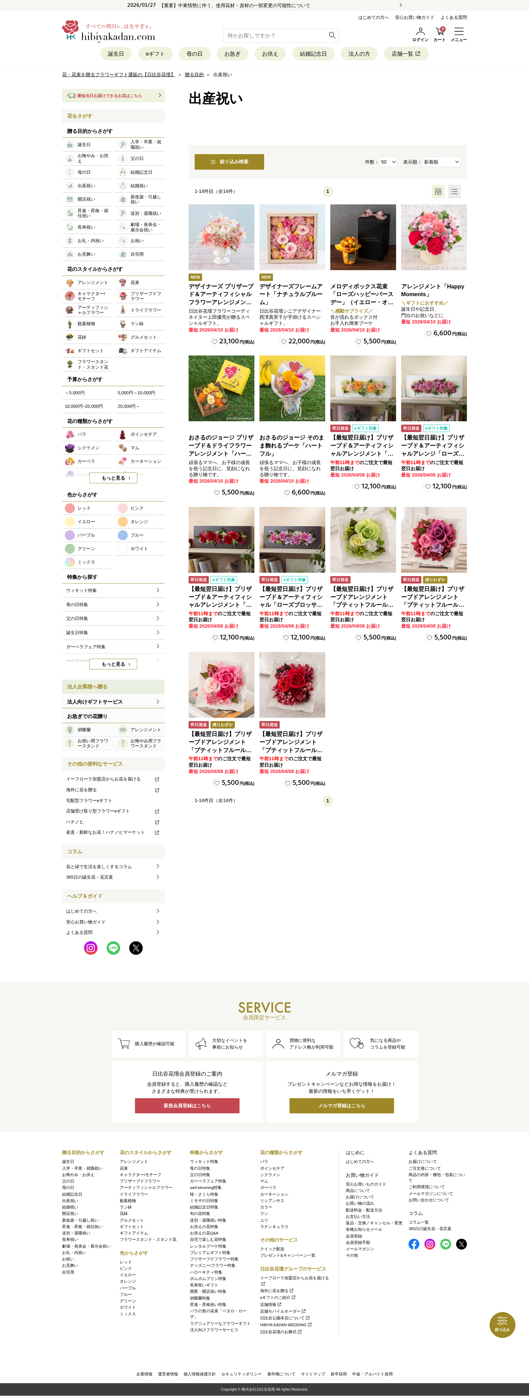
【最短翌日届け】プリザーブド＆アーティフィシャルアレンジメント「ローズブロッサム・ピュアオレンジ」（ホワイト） (361, 454)
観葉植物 (128, 1201)
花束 (124, 1168)
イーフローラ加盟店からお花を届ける (113, 779)
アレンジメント (134, 1162)
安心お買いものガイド (366, 1184)
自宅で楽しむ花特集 (208, 1240)
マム (264, 1181)
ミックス (128, 1314)
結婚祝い (70, 1207)
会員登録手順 (358, 1243)
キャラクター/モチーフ (140, 1175)
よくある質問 (454, 17)
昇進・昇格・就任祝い (82, 1227)
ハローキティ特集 (206, 1272)
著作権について (281, 1374)
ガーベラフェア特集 (208, 1181)
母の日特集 (200, 1168)
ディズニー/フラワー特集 (212, 1266)
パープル (128, 1288)
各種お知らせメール (364, 1230)
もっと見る (113, 478)
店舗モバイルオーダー (283, 1311)
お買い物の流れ (360, 1204)
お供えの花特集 (204, 1227)
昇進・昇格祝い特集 (208, 1305)
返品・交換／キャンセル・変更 (374, 1223)
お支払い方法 (358, 1217)
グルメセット (132, 1220)
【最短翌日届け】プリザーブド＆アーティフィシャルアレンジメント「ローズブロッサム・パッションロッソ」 (220, 605)
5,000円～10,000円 (136, 393)
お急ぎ (231, 54)
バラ (264, 1162)
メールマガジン (360, 1249)
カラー (266, 1207)
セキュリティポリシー (241, 1374)
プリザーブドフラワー (140, 1181)
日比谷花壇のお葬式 (281, 1332)
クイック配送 (272, 1249)
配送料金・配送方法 (364, 1210)
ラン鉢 (126, 1207)
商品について (358, 1191)
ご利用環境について (427, 1187)
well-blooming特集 (206, 1188)
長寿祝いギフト (204, 1285)
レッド (126, 1262)
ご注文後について (425, 1168)
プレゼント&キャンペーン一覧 (287, 1256)
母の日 (191, 54)
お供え (270, 54)
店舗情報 (271, 1305)
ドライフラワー (134, 1194)
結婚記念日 (315, 54)
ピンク (126, 1268)
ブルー (126, 1294)
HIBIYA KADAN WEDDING (286, 1325)
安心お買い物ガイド (415, 17)
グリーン (128, 1301)
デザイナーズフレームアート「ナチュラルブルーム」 (291, 295)
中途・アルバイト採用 (372, 1374)
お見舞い (70, 1266)
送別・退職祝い (76, 1233)
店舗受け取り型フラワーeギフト (113, 811)
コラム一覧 (419, 1222)
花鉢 (124, 1214)
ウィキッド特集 (204, 1162)
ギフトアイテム (134, 1233)
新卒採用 (339, 1374)
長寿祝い (70, 1240)
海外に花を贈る (113, 790)
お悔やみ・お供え (78, 1175)
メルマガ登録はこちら (341, 1106)
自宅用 (68, 1272)
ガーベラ (268, 1188)
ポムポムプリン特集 (208, 1279)
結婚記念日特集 (204, 1207)
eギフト (150, 54)
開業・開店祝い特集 (208, 1292)
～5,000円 (75, 393)
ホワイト (128, 1308)
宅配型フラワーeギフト (89, 800)
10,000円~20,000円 (84, 406)
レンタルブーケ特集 (208, 1246)
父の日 (68, 1181)
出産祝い (70, 1201)
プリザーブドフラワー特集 (214, 1259)
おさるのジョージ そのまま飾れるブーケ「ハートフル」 (291, 446)
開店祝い (70, 1214)
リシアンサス (272, 1201)
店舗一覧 (412, 54)
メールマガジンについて (431, 1194)
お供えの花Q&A (204, 1233)
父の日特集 (200, 1175)
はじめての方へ (373, 17)
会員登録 (354, 1236)
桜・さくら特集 (204, 1194)
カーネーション (274, 1194)
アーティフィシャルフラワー (146, 1188)
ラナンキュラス (274, 1227)
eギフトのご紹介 (278, 1298)
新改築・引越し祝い (80, 1220)
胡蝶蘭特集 (200, 1298)
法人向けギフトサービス (95, 702)
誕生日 (109, 54)
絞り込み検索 (233, 162)
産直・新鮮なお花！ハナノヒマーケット (113, 832)
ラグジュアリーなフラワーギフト (220, 1323)
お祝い (68, 1259)
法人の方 (363, 54)
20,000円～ (129, 406)
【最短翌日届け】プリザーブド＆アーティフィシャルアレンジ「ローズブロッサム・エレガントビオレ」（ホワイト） (432, 454)
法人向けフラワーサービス (214, 1330)
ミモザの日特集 (204, 1201)
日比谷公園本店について (285, 1318)
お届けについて (360, 1197)
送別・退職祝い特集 (208, 1220)
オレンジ (128, 1282)
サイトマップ (313, 1374)
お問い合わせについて (429, 1200)
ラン (264, 1214)
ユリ (264, 1220)
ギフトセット (132, 1227)
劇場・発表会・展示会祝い (86, 1246)
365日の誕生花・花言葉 (89, 877)
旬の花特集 (200, 1214)
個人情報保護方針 (200, 1374)
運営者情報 (168, 1374)
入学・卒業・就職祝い (82, 1168)
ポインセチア (272, 1168)
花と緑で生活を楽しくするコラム (99, 866)
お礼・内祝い (74, 1253)
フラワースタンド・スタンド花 (148, 1240)
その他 (352, 1256)
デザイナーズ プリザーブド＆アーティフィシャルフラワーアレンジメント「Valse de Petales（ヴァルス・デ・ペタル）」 (221, 303)
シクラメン (270, 1175)
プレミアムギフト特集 (210, 1253)
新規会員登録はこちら (187, 1106)
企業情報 (144, 1374)
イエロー (128, 1275)
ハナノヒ (113, 821)
